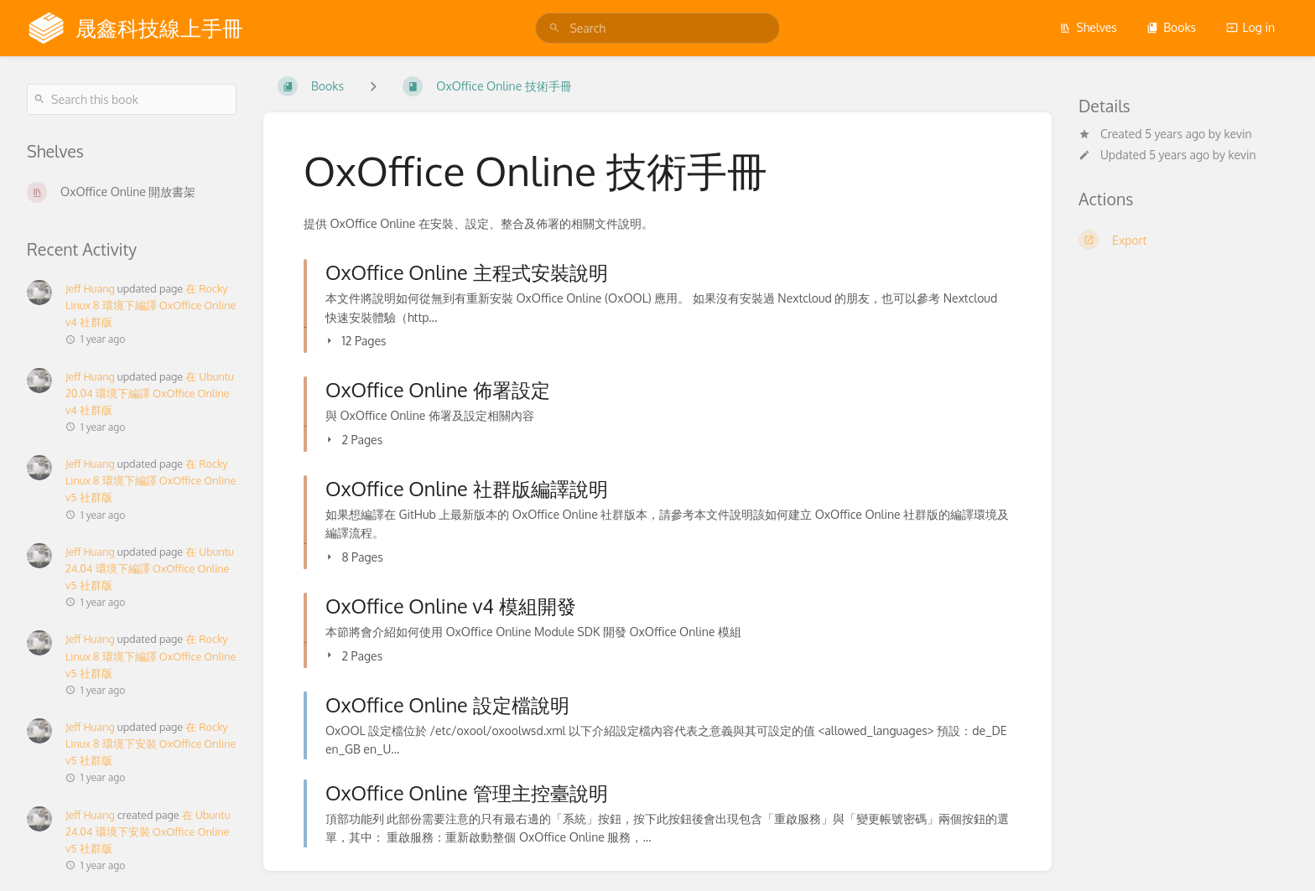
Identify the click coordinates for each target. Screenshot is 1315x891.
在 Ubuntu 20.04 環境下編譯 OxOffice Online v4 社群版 (149, 393)
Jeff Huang (90, 288)
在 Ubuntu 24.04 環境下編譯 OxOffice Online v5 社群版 (149, 568)
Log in (1250, 27)
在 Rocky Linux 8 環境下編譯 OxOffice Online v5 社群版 (150, 480)
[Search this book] (131, 99)
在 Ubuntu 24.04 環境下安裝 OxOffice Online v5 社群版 (147, 831)
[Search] (554, 28)
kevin (1237, 134)
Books (1171, 27)
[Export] (1183, 240)
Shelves (1088, 27)
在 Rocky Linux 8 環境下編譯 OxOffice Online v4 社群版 (150, 305)
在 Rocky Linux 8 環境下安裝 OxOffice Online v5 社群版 (150, 743)
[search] (657, 28)
